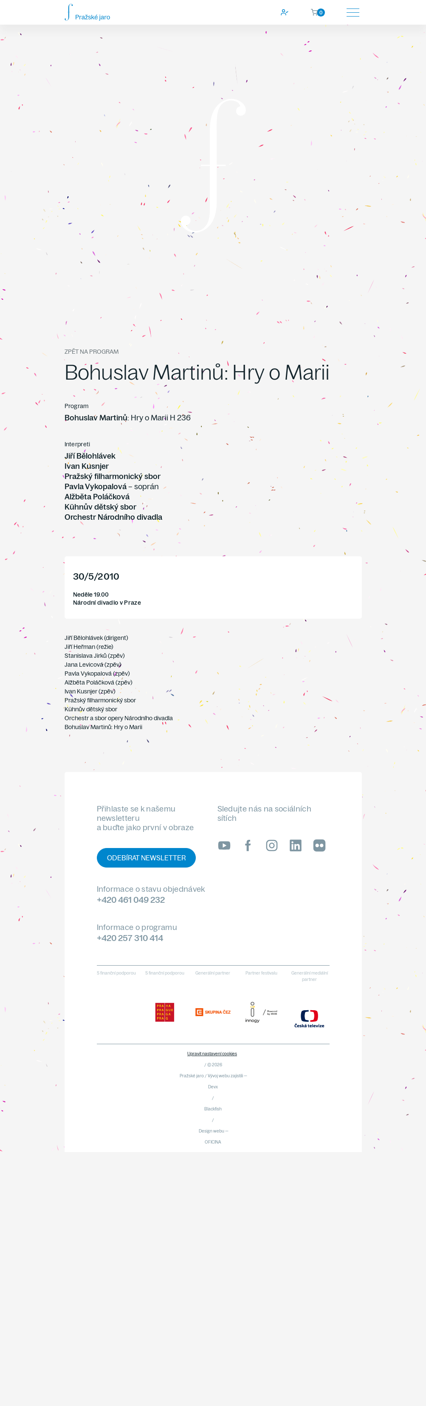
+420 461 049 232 (131, 899)
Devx (213, 1087)
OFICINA (213, 1142)
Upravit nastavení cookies (212, 1054)
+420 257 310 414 (130, 938)
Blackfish (213, 1109)
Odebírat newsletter (146, 858)
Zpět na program (91, 351)
